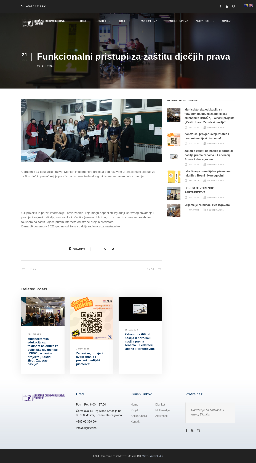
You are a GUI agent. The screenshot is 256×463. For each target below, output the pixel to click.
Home (83, 21)
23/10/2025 (194, 197)
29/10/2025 (34, 334)
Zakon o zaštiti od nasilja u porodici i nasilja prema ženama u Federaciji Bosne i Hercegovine (140, 342)
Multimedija (149, 21)
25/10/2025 (131, 330)
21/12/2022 (48, 66)
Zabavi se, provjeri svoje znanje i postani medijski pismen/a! (89, 359)
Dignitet (100, 21)
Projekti (124, 21)
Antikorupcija (178, 21)
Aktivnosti (203, 21)
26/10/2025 (82, 349)
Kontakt (227, 21)
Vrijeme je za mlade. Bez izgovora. (208, 204)
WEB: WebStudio (152, 455)
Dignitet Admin (215, 127)
